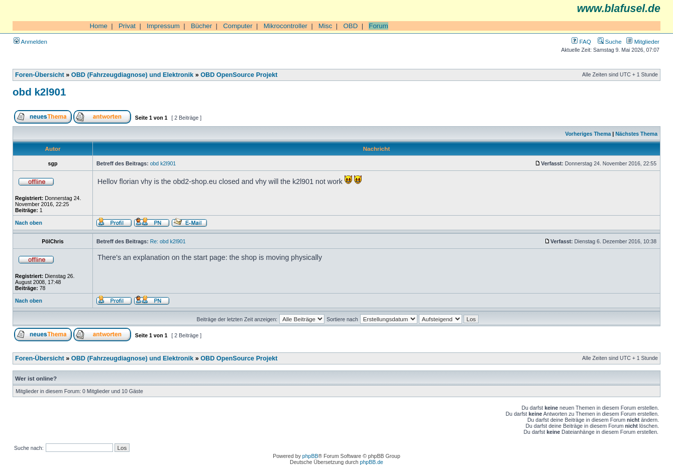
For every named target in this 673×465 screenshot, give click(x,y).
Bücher (201, 26)
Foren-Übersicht (39, 74)
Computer (238, 26)
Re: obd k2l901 (168, 241)
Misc (325, 26)
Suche (610, 41)
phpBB (310, 456)
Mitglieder (642, 41)
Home (98, 26)
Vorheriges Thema (588, 134)
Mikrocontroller (285, 26)
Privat (127, 26)
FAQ (581, 41)
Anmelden (30, 41)
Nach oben (28, 223)
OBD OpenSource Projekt (238, 74)
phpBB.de (371, 462)
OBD (350, 26)
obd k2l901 (39, 92)
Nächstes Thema (636, 134)
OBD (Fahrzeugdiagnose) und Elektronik (132, 74)
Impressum (163, 26)
